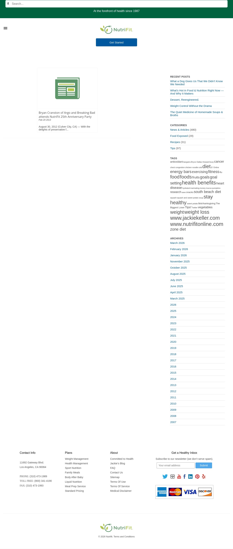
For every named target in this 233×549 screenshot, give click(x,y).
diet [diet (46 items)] (206, 166)
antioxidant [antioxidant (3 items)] (176, 161)
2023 (173, 323)
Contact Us (116, 472)
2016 (173, 366)
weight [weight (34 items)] (177, 212)
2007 (173, 422)
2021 (173, 335)
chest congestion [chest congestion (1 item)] (177, 167)
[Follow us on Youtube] (179, 476)
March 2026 (177, 242)
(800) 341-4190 (43, 480)
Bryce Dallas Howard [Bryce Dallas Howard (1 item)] (200, 162)
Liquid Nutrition (73, 481)
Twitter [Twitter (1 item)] (195, 207)
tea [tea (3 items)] (200, 203)
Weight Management (76, 458)
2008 (173, 415)
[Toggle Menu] (5, 23)
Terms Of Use (118, 481)
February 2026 (179, 249)
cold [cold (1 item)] (200, 167)
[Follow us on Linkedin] (190, 476)
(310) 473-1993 (35, 485)
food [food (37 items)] (175, 177)
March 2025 (177, 298)
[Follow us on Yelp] (203, 476)
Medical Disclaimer (120, 490)
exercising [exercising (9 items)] (200, 172)
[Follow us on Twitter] (165, 476)
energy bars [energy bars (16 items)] (180, 171)
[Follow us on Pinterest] (197, 476)
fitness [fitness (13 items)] (213, 172)
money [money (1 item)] (203, 188)
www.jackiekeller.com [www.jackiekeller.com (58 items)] (195, 218)
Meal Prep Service (75, 486)
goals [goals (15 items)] (205, 177)
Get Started (117, 42)
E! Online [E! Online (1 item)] (215, 167)
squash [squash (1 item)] (173, 198)
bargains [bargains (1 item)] (187, 162)
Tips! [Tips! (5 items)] (188, 207)
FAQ (112, 467)
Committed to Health (121, 458)
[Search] (116, 3)
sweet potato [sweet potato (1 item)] (192, 203)
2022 (173, 329)
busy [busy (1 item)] (212, 162)
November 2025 (180, 261)
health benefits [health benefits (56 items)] (199, 183)
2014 (173, 378)
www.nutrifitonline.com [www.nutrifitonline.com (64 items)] (196, 224)
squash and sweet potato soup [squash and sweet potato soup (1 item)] (190, 198)
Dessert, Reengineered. (184, 99)
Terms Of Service (120, 486)
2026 (173, 304)
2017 (173, 360)
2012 (173, 391)
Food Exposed (179, 135)
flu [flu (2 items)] (221, 172)
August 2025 (177, 273)
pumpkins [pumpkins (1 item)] (216, 188)
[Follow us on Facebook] (184, 476)
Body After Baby (74, 477)
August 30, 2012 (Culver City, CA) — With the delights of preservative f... (64, 128)
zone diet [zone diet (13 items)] (178, 229)
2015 (173, 372)
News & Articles (179, 129)
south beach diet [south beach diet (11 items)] (207, 192)
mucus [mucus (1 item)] (209, 188)
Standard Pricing (74, 490)
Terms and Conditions (124, 536)
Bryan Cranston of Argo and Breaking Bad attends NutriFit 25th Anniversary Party (67, 115)
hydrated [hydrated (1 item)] (186, 188)
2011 (173, 397)
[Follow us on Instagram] (172, 476)
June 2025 (176, 286)
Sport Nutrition (73, 467)
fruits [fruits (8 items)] (196, 177)
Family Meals (72, 472)
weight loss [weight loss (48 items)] (196, 212)
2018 (173, 354)
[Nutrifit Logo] (116, 29)
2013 (173, 385)
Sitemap (114, 477)
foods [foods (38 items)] (186, 177)
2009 (173, 409)
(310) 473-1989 (38, 476)
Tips (172, 148)
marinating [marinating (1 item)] (194, 188)
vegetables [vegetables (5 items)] (205, 207)
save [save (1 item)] (184, 192)
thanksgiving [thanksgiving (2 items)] (208, 203)
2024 (173, 317)
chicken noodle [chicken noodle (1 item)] (191, 167)
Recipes (175, 142)
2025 (173, 310)
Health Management (76, 463)
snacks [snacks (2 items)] (189, 192)
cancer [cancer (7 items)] (219, 161)
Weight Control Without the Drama (191, 105)
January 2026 (178, 255)
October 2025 (178, 267)
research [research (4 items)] (175, 192)
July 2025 (176, 279)
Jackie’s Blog (117, 463)
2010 (173, 403)
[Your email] (176, 465)
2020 (173, 341)
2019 (173, 347)
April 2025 (176, 292)
